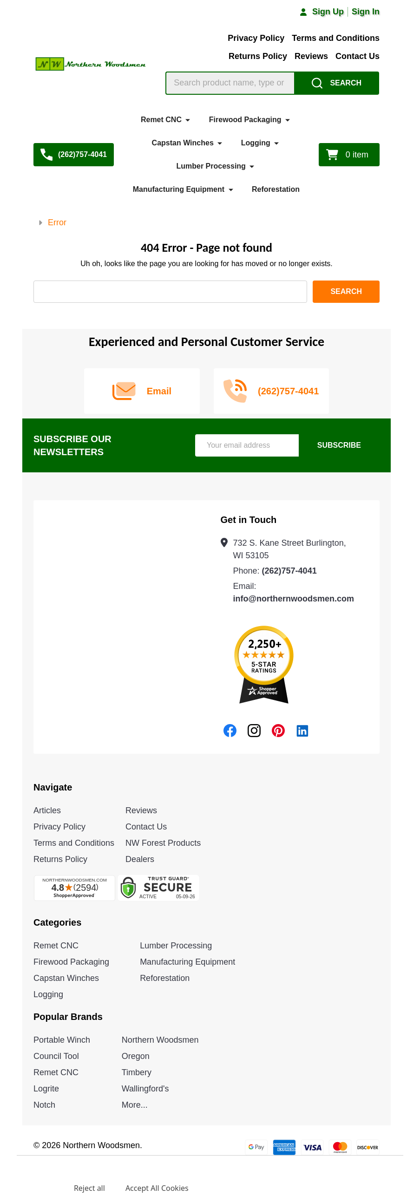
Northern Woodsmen (160, 1040)
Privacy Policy (256, 38)
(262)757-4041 (289, 570)
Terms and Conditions (336, 38)
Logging (255, 143)
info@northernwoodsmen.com (293, 598)
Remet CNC (161, 120)
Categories (57, 922)
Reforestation (276, 189)
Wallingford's (145, 1088)
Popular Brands (68, 1017)
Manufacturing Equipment (178, 189)
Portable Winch (61, 1040)
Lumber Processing (211, 166)
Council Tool (56, 1056)
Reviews (311, 56)
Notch (44, 1105)
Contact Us (357, 56)
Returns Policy (258, 56)
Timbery (136, 1072)
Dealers (139, 859)
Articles (47, 810)
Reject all (89, 1188)
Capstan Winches (183, 143)
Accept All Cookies (157, 1188)
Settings (39, 1188)
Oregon (136, 1056)
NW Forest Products (163, 843)
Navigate (52, 787)
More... (135, 1105)
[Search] (336, 83)
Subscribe (339, 445)
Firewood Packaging (245, 120)
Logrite (46, 1088)
